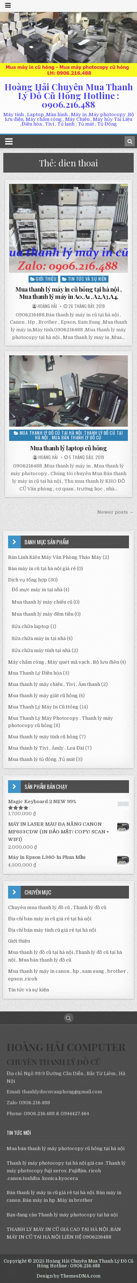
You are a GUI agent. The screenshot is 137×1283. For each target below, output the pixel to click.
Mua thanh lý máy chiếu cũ (42, 602)
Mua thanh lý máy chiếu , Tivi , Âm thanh (54, 684)
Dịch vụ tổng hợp (27, 580)
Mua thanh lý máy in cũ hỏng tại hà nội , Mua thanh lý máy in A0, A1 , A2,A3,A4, (68, 292)
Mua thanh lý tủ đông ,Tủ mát (41, 759)
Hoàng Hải (47, 306)
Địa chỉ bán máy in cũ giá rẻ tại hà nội (49, 918)
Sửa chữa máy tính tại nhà (41, 650)
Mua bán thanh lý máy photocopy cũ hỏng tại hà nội (66, 1148)
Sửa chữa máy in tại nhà (39, 638)
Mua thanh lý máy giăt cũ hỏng (43, 695)
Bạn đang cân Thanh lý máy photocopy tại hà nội (62, 1214)
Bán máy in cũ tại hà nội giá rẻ (42, 568)
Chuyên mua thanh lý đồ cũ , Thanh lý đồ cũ (57, 907)
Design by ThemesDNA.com (68, 1276)
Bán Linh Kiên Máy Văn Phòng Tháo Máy (55, 557)
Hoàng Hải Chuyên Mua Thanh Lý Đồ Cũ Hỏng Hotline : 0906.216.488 (68, 95)
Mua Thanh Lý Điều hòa (35, 673)
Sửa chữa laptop (30, 626)
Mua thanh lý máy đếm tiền (42, 614)
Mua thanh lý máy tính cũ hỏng (43, 736)
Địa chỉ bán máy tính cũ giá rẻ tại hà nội (52, 930)
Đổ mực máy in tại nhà (37, 589)
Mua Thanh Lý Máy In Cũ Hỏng (43, 707)
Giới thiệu (46, 279)
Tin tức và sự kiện (87, 279)
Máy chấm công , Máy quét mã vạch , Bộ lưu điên (63, 662)
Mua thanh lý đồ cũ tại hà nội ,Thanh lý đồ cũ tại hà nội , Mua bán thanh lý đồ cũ (71, 435)
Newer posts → (115, 512)
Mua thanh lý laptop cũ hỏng (68, 448)
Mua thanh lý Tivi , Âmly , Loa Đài (46, 748)
